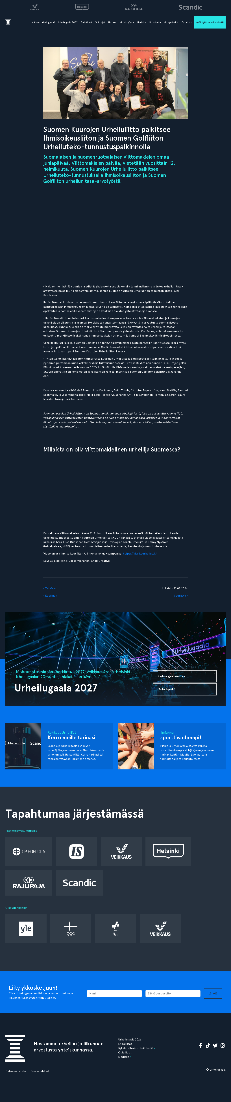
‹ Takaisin (49, 588)
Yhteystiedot (171, 22)
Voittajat (100, 22)
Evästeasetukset (40, 1071)
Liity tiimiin (155, 22)
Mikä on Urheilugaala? (43, 22)
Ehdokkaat (86, 22)
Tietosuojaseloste (15, 1071)
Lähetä (213, 993)
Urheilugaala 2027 (68, 22)
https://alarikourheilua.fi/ (139, 553)
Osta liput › (167, 689)
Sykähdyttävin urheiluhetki (209, 22)
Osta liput (187, 22)
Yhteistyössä (127, 22)
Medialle (141, 22)
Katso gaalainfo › (171, 676)
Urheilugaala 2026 (129, 1039)
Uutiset (112, 22)
